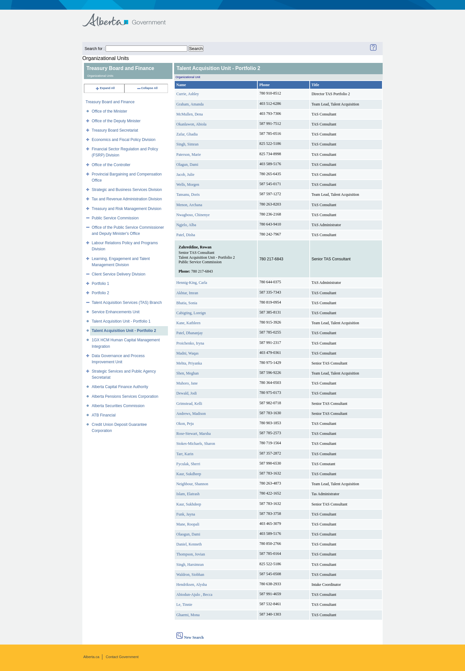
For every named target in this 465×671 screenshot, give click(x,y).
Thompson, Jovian (190, 554)
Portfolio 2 (100, 293)
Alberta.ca (91, 657)
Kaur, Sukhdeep (188, 504)
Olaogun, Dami (188, 534)
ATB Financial (104, 415)
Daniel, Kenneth (189, 544)
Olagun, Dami (187, 164)
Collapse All (147, 88)
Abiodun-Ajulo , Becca (194, 594)
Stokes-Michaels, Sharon (195, 443)
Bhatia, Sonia (186, 303)
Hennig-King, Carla (191, 282)
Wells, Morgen (187, 184)
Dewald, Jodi (186, 393)
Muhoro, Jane (187, 383)
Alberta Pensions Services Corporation (125, 396)
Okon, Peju (185, 423)
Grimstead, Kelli (189, 403)
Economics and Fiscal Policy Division (123, 139)
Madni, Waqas (187, 353)
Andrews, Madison (191, 413)
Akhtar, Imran (187, 293)
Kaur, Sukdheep (188, 474)
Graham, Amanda (190, 104)
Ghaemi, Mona (188, 615)
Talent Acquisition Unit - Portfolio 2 (124, 330)
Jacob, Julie (185, 174)
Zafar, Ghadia (187, 134)
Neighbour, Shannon (192, 484)
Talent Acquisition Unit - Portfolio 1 (121, 321)
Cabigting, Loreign (191, 313)
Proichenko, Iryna (190, 343)
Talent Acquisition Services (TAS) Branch (127, 302)
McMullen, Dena (189, 114)
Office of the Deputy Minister (116, 121)
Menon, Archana (189, 205)
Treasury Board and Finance (110, 102)
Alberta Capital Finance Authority (120, 387)
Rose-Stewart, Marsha (193, 433)
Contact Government (122, 657)
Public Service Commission (115, 218)
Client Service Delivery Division (118, 274)
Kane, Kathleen (188, 323)
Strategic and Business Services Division (127, 189)
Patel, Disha (185, 235)
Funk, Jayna (185, 514)
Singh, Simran (187, 144)
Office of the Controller (111, 165)
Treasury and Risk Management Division (126, 208)
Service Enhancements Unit (116, 312)
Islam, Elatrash (188, 494)
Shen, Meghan (187, 373)
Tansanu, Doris (188, 194)
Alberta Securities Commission (118, 406)
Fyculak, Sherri (188, 464)
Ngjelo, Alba (186, 225)
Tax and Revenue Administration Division (127, 199)
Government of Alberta (129, 17)
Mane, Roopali (187, 524)
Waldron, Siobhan (190, 574)
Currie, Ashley (187, 94)
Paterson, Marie (188, 154)
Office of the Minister (109, 111)
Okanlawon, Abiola (191, 124)
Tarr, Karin (184, 454)
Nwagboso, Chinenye (193, 215)
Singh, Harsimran (190, 564)
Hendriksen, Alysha (191, 584)
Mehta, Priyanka (189, 363)
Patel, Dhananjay (189, 333)
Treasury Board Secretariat (115, 130)
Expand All (105, 88)
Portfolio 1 (100, 283)
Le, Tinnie (184, 604)
